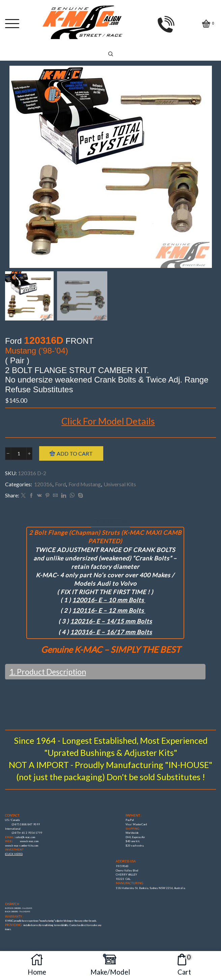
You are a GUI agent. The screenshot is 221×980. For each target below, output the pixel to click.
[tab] (110, 521)
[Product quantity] (18, 453)
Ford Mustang (84, 484)
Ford (60, 484)
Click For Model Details (108, 421)
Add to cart (75, 453)
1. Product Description (47, 671)
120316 (43, 484)
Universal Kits (120, 484)
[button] (13, 168)
